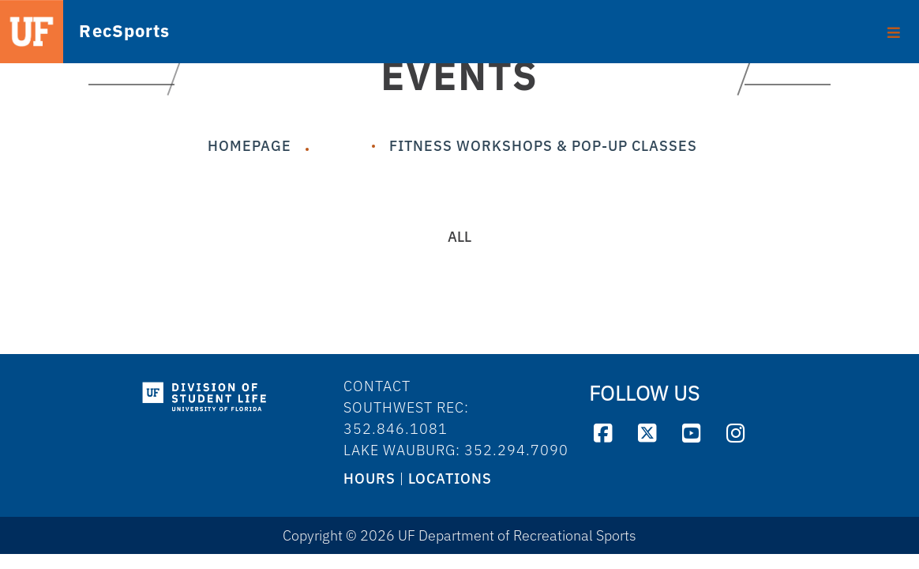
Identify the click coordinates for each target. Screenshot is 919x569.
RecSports (102, 32)
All (459, 237)
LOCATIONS (450, 478)
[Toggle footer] (894, 27)
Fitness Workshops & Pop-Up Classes (543, 146)
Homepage (249, 146)
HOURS (369, 478)
